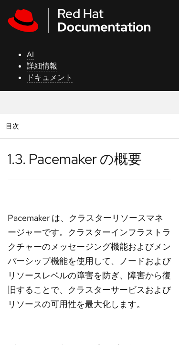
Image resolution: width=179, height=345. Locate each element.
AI (30, 54)
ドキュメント (50, 77)
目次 (13, 125)
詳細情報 (42, 66)
